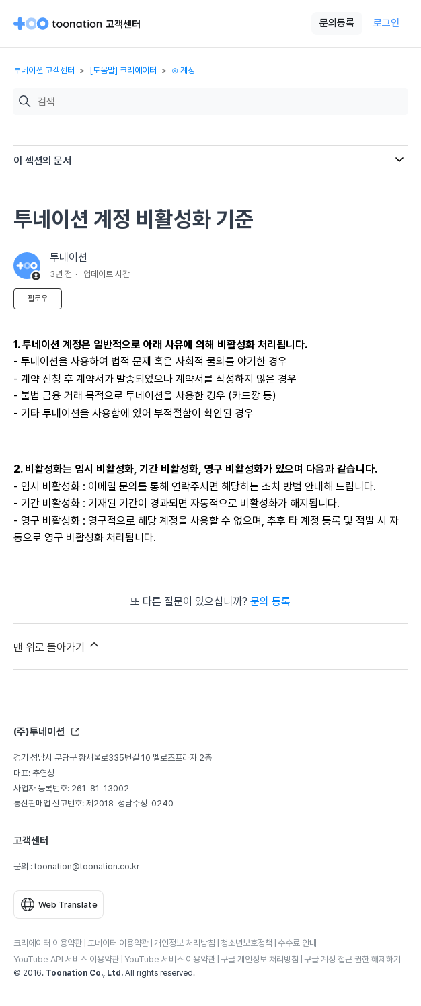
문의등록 (336, 23)
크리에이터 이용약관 (47, 943)
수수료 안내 (297, 943)
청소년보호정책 (246, 943)
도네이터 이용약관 (118, 943)
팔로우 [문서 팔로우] (38, 298)
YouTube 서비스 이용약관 (169, 959)
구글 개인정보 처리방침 (260, 959)
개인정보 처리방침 (184, 943)
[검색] (219, 101)
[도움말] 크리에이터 (123, 70)
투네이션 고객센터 (44, 70)
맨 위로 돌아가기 (57, 645)
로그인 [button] (386, 23)
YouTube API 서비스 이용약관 (66, 959)
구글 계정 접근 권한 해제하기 (352, 959)
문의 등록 (270, 601)
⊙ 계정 (183, 70)
